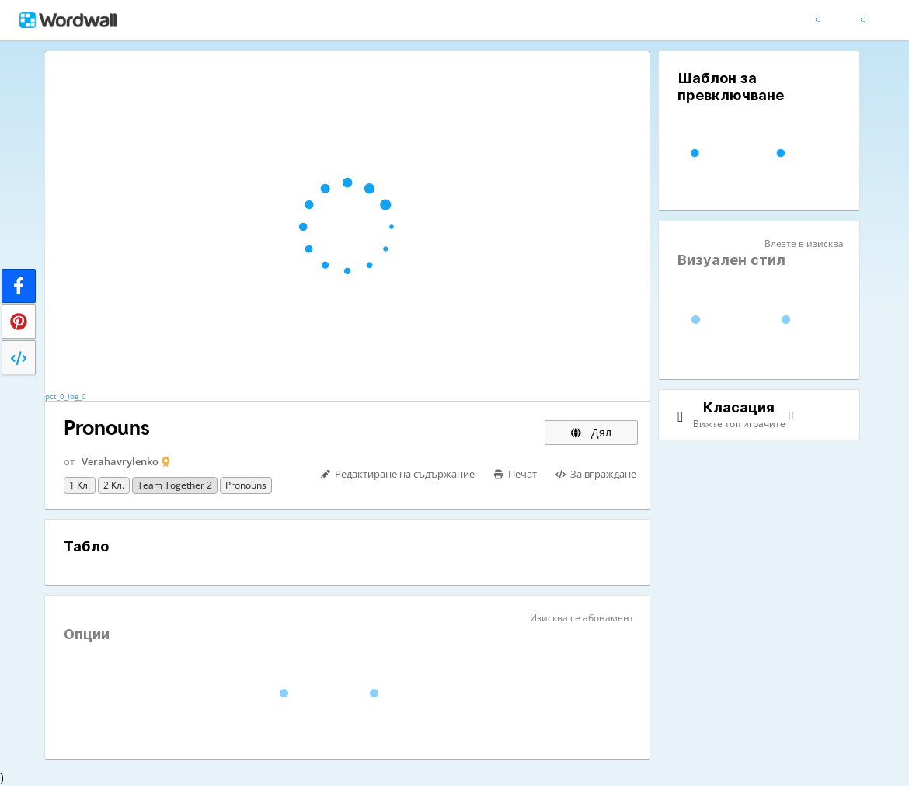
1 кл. (79, 485)
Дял (591, 432)
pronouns (245, 485)
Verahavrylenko (120, 461)
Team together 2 (175, 485)
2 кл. (113, 485)
